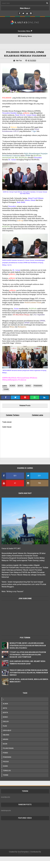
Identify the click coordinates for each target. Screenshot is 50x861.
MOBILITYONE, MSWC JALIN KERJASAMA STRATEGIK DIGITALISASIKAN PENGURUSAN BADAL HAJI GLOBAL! (28, 645)
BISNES (28, 386)
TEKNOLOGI (7, 770)
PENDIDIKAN (38, 386)
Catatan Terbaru (12, 415)
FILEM (5, 726)
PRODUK (6, 761)
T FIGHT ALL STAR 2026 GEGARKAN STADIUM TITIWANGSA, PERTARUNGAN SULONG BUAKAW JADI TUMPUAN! (28, 654)
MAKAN (5, 739)
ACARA (12, 386)
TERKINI (6, 389)
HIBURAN (6, 735)
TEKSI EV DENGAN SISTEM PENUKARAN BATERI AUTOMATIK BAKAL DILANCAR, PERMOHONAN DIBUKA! (29, 672)
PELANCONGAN (8, 748)
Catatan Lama (37, 415)
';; (3, 699)
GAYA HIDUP (7, 730)
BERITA (20, 386)
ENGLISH (6, 721)
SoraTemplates (23, 852)
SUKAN (5, 766)
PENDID (5, 753)
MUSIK (5, 744)
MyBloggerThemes (25, 853)
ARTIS (5, 708)
